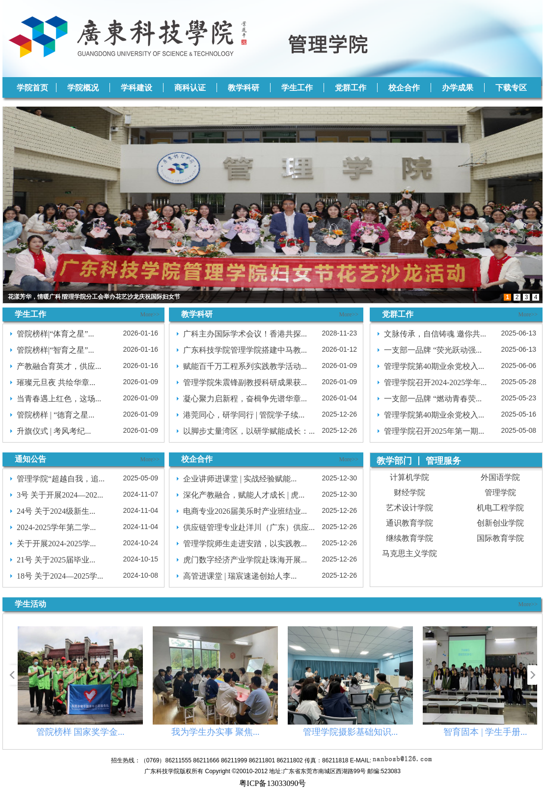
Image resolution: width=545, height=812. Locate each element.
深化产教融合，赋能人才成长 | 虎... (243, 495)
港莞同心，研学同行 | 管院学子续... (243, 415)
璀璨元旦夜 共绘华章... (56, 382)
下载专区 (511, 88)
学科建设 (136, 88)
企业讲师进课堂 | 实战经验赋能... (240, 479)
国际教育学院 (500, 538)
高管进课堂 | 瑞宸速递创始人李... (240, 576)
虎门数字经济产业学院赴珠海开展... (245, 560)
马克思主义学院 (409, 553)
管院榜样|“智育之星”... (55, 350)
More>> (150, 314)
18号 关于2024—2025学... (60, 576)
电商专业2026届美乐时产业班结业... (245, 511)
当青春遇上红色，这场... (59, 398)
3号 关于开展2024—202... (60, 495)
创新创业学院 (500, 523)
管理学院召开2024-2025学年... (435, 382)
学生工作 (297, 88)
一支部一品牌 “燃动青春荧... (433, 398)
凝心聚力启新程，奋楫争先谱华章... (245, 398)
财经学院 (409, 492)
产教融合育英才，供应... (59, 366)
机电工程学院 (500, 508)
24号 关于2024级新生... (56, 511)
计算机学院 (409, 477)
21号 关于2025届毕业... (56, 560)
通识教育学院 (409, 523)
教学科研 (243, 88)
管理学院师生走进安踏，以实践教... (245, 543)
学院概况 (83, 88)
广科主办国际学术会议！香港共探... (245, 334)
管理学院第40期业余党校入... (434, 366)
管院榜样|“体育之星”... (55, 334)
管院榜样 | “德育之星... (55, 415)
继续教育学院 (409, 538)
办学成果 (457, 88)
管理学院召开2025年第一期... (434, 431)
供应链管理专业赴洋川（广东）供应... (249, 527)
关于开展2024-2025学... (56, 543)
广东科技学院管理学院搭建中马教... (245, 350)
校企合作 (404, 88)
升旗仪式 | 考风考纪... (54, 431)
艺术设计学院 (409, 508)
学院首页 (32, 88)
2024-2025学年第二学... (56, 527)
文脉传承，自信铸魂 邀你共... (435, 334)
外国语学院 (500, 477)
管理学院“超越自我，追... (61, 479)
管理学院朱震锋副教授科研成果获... (245, 382)
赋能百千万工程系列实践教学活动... (245, 366)
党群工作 (350, 88)
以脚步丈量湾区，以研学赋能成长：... (249, 431)
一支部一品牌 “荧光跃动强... (433, 350)
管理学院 (500, 492)
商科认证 (190, 88)
